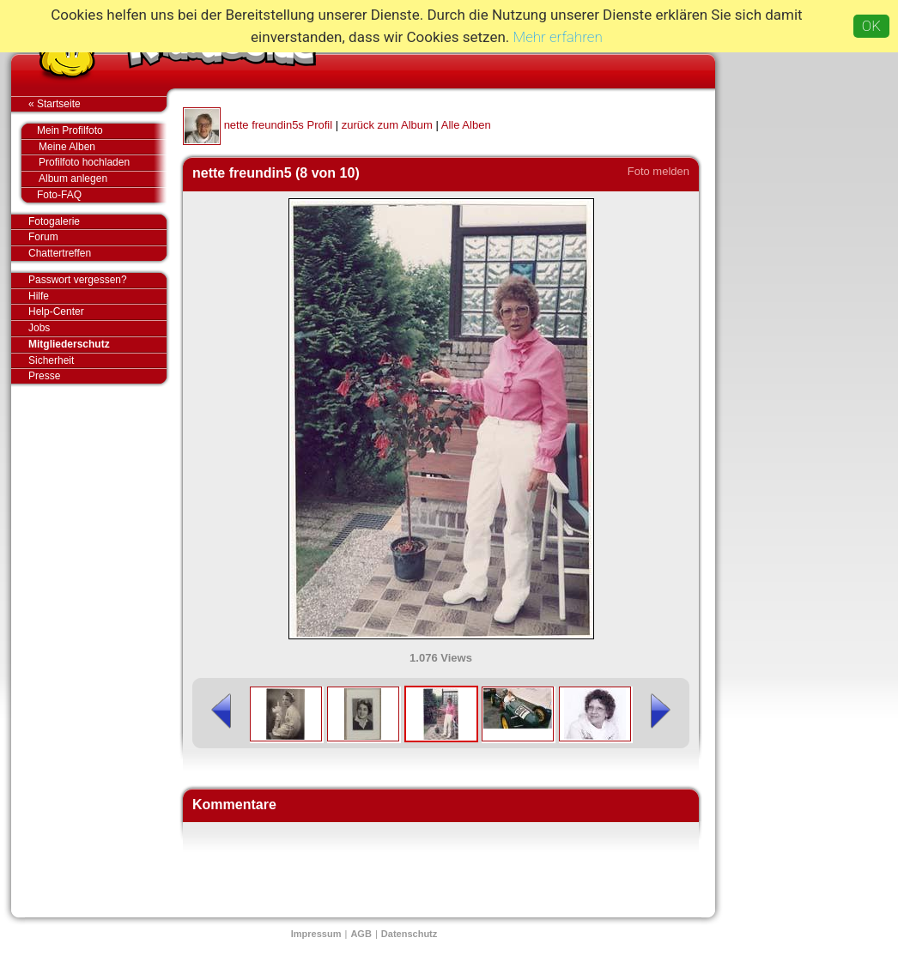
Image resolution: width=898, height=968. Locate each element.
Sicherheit (51, 360)
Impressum (316, 934)
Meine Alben (103, 147)
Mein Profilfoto (93, 131)
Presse (97, 376)
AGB (360, 934)
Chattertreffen (97, 253)
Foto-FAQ (93, 195)
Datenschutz (409, 934)
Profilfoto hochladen (103, 162)
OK (871, 25)
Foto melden (658, 171)
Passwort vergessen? (97, 280)
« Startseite (97, 104)
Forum (43, 237)
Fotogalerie (97, 222)
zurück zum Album (387, 124)
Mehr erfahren (558, 36)
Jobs (39, 328)
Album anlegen (103, 179)
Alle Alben (466, 124)
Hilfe (38, 296)
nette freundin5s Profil (278, 124)
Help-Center (56, 312)
